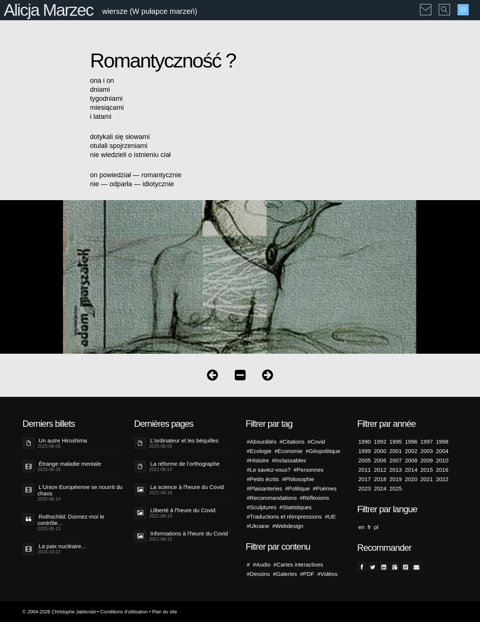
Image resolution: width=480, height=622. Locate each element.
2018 (380, 479)
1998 (442, 441)
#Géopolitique (323, 451)
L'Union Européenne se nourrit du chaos (80, 490)
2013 (395, 469)
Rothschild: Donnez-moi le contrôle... (71, 519)
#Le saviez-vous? (269, 469)
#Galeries (285, 574)
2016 (442, 469)
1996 (411, 441)
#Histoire (258, 460)
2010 (442, 460)
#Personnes (309, 469)
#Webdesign (287, 526)
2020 (411, 479)
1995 (395, 441)
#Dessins (258, 574)
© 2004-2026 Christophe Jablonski (59, 612)
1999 (364, 451)
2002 (411, 451)
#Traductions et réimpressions (284, 516)
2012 (380, 469)
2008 (411, 460)
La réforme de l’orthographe (185, 464)
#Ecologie (259, 451)
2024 (380, 488)
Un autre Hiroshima (63, 440)
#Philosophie (298, 479)
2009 (426, 460)
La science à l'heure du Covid (187, 487)
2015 (426, 469)
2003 (426, 451)
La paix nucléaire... (62, 546)
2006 (380, 460)
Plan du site (164, 612)
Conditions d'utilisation (123, 612)
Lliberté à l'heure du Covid (183, 510)
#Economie (288, 451)
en (361, 527)
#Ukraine (258, 526)
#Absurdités (261, 441)
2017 (364, 479)
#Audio (261, 564)
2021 (426, 479)
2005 (364, 460)
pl (376, 527)
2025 (395, 488)
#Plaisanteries (264, 488)
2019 (395, 479)
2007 (395, 460)
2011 (364, 469)
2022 (442, 479)
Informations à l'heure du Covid (189, 533)
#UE (330, 516)
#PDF (307, 574)
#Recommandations (272, 498)
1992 (380, 441)
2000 (380, 451)
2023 (364, 488)
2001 (395, 451)
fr (369, 527)
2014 (411, 469)
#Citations (291, 441)
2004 (442, 451)
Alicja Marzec (48, 9)
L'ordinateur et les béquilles (184, 440)
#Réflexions (314, 498)
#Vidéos (327, 574)
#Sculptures (261, 507)
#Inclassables (289, 460)
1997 (426, 441)
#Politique (297, 488)
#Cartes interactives (298, 564)
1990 (364, 441)
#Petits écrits (263, 479)
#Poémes (324, 488)
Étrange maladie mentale (70, 464)
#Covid (316, 441)
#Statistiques (295, 507)
